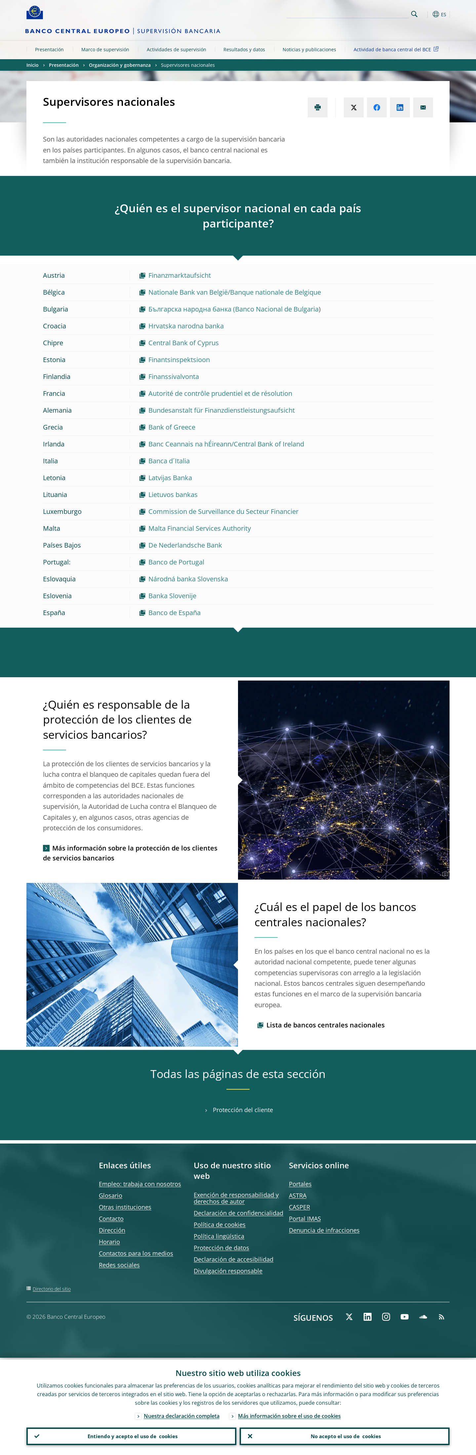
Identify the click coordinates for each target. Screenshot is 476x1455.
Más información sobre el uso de (289, 1414)
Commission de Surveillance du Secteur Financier (223, 511)
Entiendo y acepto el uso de (131, 1435)
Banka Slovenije (172, 595)
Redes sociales (119, 1265)
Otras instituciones (125, 1207)
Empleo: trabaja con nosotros (140, 1184)
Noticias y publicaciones (309, 49)
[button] (426, 14)
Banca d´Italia (169, 460)
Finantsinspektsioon (179, 359)
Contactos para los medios (136, 1253)
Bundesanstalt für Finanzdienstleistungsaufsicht (221, 410)
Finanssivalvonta (173, 376)
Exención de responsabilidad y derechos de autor (236, 1198)
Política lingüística (219, 1236)
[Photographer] (444, 874)
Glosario (110, 1195)
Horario (109, 1242)
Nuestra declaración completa (181, 1414)
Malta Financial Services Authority (199, 528)
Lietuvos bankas (173, 494)
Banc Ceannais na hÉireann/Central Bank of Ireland (226, 443)
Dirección (112, 1230)
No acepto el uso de (344, 1435)
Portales (300, 1184)
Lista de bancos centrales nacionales (325, 1024)
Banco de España (174, 612)
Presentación (49, 49)
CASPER (299, 1207)
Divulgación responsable (228, 1271)
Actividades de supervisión (176, 49)
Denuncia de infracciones (324, 1230)
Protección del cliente (243, 1110)
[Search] (376, 13)
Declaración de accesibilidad (233, 1259)
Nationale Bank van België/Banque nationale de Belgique (234, 292)
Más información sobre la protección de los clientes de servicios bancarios (130, 853)
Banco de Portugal (176, 562)
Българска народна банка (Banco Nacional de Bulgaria (233, 309)
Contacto (111, 1219)
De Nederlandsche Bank (185, 545)
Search (414, 14)
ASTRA (297, 1195)
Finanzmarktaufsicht (179, 275)
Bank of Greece (171, 427)
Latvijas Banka (170, 477)
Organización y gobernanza (120, 65)
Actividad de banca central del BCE (397, 49)
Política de (220, 1224)
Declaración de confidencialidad (238, 1213)
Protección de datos (221, 1248)
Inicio (32, 65)
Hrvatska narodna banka (186, 325)
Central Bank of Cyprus (183, 342)
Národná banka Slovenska (188, 578)
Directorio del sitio (52, 1289)
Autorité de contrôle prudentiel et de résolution (220, 393)
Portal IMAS (305, 1219)
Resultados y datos (244, 49)
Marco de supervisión (105, 49)
